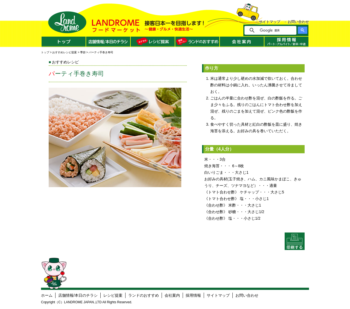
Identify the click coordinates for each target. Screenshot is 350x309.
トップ (45, 52)
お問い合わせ (298, 22)
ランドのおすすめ (143, 295)
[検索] (274, 30)
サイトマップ (269, 22)
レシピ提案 (112, 295)
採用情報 (193, 295)
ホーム (46, 295)
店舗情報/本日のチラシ (78, 295)
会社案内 (172, 295)
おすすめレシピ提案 (64, 52)
